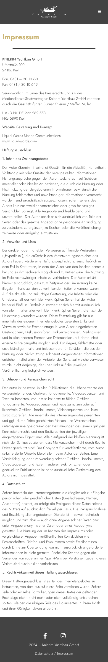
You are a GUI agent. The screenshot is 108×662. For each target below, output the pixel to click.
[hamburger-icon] (100, 11)
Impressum (65, 653)
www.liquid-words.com (19, 141)
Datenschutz (44, 653)
